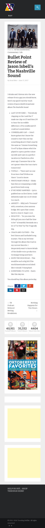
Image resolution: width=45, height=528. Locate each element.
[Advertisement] (26, 423)
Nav (10, 16)
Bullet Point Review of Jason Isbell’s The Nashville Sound (21, 66)
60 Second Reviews (22, 50)
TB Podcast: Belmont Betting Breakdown (12, 308)
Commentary (13, 52)
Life (21, 52)
